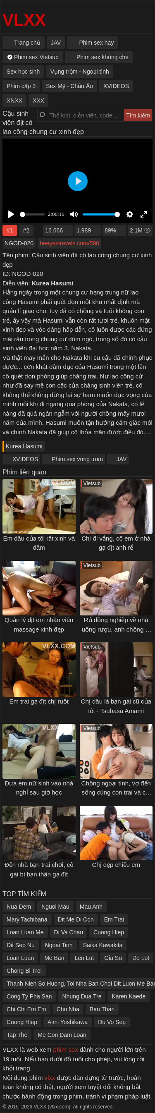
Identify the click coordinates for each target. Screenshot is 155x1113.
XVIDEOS (25, 459)
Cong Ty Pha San (29, 996)
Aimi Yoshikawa (68, 1022)
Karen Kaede (128, 996)
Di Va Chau (68, 932)
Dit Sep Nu (21, 945)
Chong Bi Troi (24, 970)
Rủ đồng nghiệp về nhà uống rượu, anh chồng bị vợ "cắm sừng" (116, 629)
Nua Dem (19, 906)
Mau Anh (91, 906)
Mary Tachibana (27, 919)
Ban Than (102, 1009)
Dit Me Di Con (76, 919)
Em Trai (114, 919)
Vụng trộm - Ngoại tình (79, 71)
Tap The (17, 1035)
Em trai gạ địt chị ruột (39, 701)
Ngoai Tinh (59, 945)
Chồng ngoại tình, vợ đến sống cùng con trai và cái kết (116, 792)
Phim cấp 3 (21, 86)
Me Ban (54, 958)
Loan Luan (20, 958)
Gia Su (113, 958)
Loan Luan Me (25, 932)
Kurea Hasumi (24, 446)
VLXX (23, 20)
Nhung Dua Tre (81, 996)
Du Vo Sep (112, 1022)
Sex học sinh (23, 71)
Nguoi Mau (55, 906)
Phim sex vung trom (77, 459)
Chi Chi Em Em (26, 1009)
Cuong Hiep (108, 932)
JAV (122, 459)
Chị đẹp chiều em (116, 864)
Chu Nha (68, 1009)
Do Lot (140, 958)
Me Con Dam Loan (62, 1035)
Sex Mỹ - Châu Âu (69, 86)
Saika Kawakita (103, 945)
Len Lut (84, 958)
